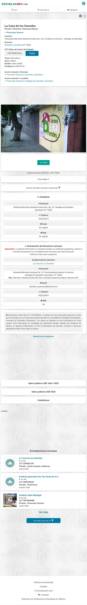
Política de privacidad (43, 582)
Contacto (43, 595)
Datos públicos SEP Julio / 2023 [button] (43, 383)
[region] (43, 95)
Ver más (43, 512)
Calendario (72, 10)
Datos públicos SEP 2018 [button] (43, 392)
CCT (14, 10)
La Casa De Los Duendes (43, 264)
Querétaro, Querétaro (13, 45)
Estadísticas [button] (43, 400)
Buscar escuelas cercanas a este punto (43, 187)
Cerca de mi (43, 10)
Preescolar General (14, 32)
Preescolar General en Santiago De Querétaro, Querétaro (29, 81)
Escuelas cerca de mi (43, 520)
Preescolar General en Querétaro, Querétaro (24, 75)
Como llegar (43, 179)
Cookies (43, 586)
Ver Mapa (43, 162)
